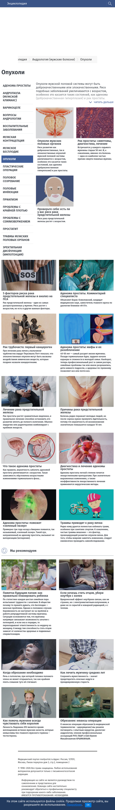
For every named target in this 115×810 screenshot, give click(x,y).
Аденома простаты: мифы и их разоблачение (81, 348)
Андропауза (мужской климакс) (11, 96)
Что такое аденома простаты (22, 466)
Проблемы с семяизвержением (16, 219)
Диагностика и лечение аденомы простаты (82, 467)
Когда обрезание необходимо (23, 672)
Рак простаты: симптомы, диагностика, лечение (95, 142)
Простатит (10, 229)
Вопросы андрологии (12, 116)
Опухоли (9, 159)
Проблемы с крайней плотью (15, 208)
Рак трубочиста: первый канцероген (27, 347)
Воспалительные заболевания (15, 127)
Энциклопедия (17, 3)
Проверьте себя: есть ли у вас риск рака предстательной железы (53, 212)
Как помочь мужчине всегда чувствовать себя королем (22, 722)
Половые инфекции (10, 190)
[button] (101, 102)
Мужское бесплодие (11, 149)
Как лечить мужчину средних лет (82, 672)
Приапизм (10, 199)
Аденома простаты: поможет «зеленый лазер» (22, 524)
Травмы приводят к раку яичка (81, 523)
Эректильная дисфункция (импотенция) (13, 251)
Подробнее (74, 804)
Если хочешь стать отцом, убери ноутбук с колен (81, 594)
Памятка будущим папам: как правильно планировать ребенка (25, 594)
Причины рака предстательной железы (81, 411)
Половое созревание (11, 179)
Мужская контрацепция (13, 138)
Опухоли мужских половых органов (49, 142)
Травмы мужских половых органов (16, 238)
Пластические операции (13, 168)
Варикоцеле (12, 107)
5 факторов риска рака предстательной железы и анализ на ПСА (28, 296)
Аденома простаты (17, 85)
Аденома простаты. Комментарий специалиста (82, 295)
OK (88, 805)
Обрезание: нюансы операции (81, 720)
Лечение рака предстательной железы (23, 411)
